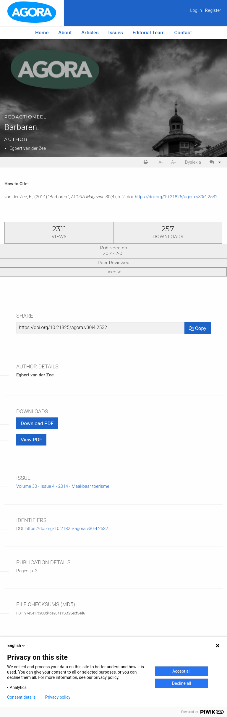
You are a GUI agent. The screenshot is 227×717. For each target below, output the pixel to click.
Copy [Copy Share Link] (197, 328)
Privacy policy (57, 697)
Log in (196, 10)
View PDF (31, 440)
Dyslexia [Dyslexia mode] (193, 162)
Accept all (181, 671)
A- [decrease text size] (161, 162)
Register (213, 10)
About (65, 32)
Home (42, 32)
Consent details (21, 697)
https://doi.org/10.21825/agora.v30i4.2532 (176, 196)
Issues (115, 32)
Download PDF (37, 423)
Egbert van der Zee (27, 148)
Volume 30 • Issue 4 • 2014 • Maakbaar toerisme (62, 486)
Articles (90, 32)
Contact (183, 32)
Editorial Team (148, 32)
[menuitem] (205, 12)
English (16, 645)
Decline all (181, 683)
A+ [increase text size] (173, 162)
